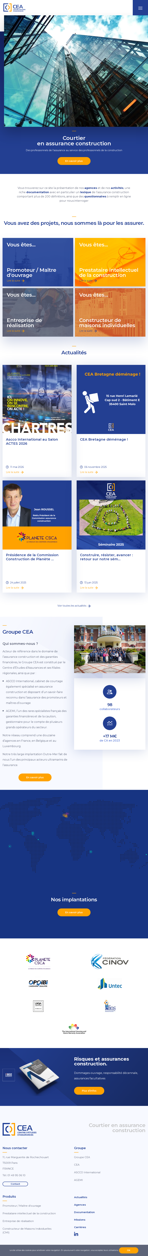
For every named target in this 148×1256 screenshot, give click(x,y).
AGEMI (78, 1180)
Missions (79, 1219)
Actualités (80, 1197)
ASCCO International (87, 1172)
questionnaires (95, 196)
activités (117, 188)
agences (90, 188)
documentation (37, 192)
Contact (15, 1183)
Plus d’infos (89, 1090)
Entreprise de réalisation (18, 1221)
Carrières (80, 1227)
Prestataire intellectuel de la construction (29, 1213)
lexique (85, 192)
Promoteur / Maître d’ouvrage (22, 1205)
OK (128, 1250)
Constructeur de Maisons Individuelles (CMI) (27, 1230)
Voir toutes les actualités (74, 605)
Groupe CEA (82, 1157)
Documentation (84, 1212)
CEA (77, 1164)
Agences (80, 1204)
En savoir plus (74, 161)
